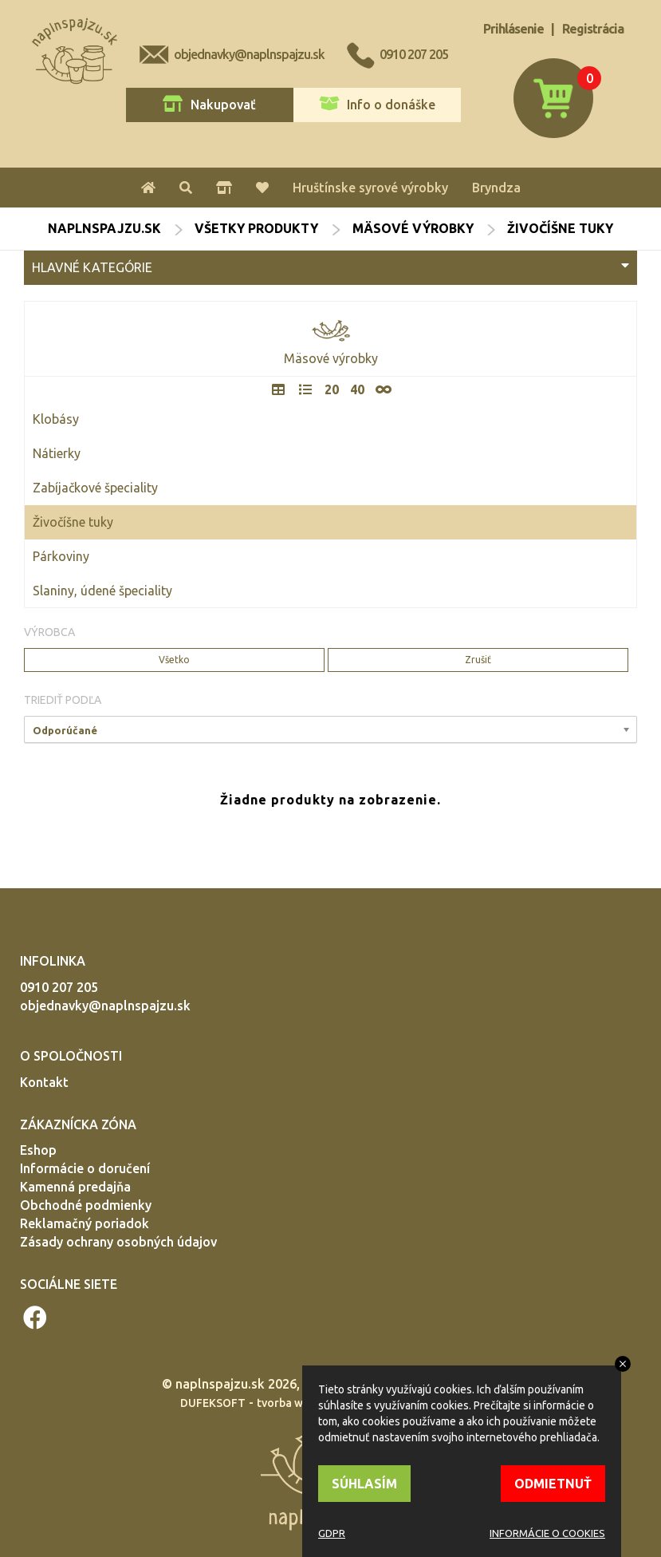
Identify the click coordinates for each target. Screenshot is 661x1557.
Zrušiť (478, 659)
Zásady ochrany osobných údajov (118, 1242)
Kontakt (44, 1082)
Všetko (174, 659)
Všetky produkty (256, 228)
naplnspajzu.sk (104, 228)
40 (357, 389)
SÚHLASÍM (364, 1483)
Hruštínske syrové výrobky (370, 187)
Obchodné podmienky (85, 1205)
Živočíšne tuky (73, 522)
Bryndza (496, 187)
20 (332, 389)
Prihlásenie (513, 29)
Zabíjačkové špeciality (95, 487)
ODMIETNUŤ (553, 1483)
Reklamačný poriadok (84, 1223)
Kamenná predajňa (75, 1187)
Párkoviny (61, 556)
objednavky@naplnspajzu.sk (249, 54)
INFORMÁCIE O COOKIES (547, 1533)
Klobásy (56, 419)
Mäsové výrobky (413, 228)
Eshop (38, 1150)
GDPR (331, 1533)
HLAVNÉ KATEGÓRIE (330, 267)
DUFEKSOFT (213, 1403)
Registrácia (593, 29)
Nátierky (57, 453)
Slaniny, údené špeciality (102, 590)
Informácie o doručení (85, 1168)
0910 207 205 (414, 54)
